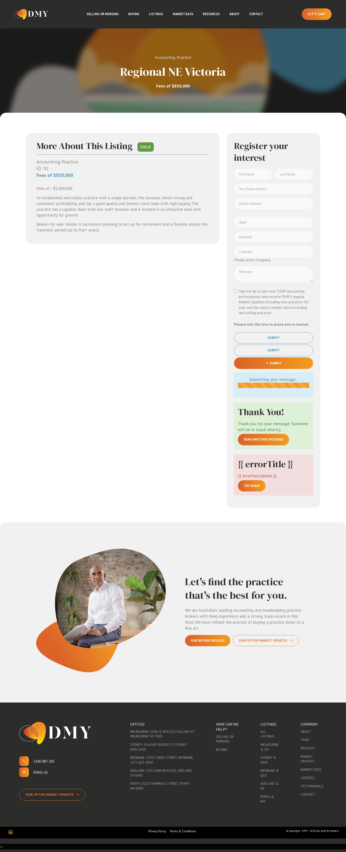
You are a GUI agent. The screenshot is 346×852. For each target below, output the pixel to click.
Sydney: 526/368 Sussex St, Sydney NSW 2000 (158, 747)
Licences (308, 778)
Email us (40, 772)
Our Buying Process (208, 640)
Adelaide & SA (269, 785)
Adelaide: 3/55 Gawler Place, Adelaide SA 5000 (161, 772)
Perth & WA (267, 799)
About (234, 14)
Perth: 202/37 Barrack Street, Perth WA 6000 (160, 785)
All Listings (267, 734)
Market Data (183, 14)
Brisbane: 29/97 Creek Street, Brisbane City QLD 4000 (161, 760)
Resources (211, 14)
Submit (273, 338)
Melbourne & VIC (269, 747)
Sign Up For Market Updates (263, 640)
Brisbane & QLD (269, 772)
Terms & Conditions (182, 831)
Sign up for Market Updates (49, 794)
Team (305, 740)
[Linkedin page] (11, 832)
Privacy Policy (157, 831)
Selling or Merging (103, 14)
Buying (133, 14)
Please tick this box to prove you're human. (271, 324)
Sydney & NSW (268, 760)
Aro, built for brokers (327, 831)
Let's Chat (317, 14)
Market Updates (307, 759)
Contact (256, 14)
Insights (308, 748)
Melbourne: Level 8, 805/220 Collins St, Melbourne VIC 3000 (162, 734)
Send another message (263, 439)
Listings (156, 14)
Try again (252, 486)
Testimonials (312, 786)
